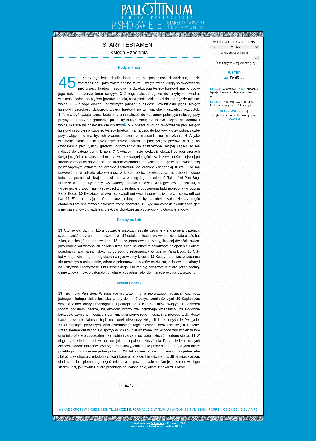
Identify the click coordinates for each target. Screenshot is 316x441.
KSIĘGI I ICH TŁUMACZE (108, 409)
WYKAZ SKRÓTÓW (73, 409)
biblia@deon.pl (154, 426)
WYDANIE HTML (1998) (189, 409)
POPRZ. (215, 409)
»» (138, 385)
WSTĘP (234, 72)
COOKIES (230, 409)
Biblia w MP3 (228, 111)
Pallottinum (157, 423)
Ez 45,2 (241, 88)
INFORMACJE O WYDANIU (149, 409)
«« (121, 385)
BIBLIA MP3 (249, 409)
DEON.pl (234, 118)
